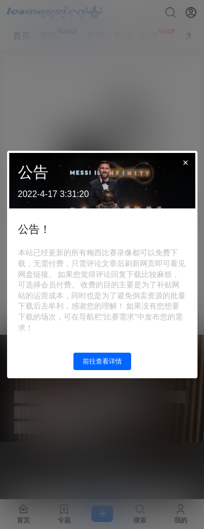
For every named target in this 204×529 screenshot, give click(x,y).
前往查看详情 (102, 361)
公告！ (34, 229)
